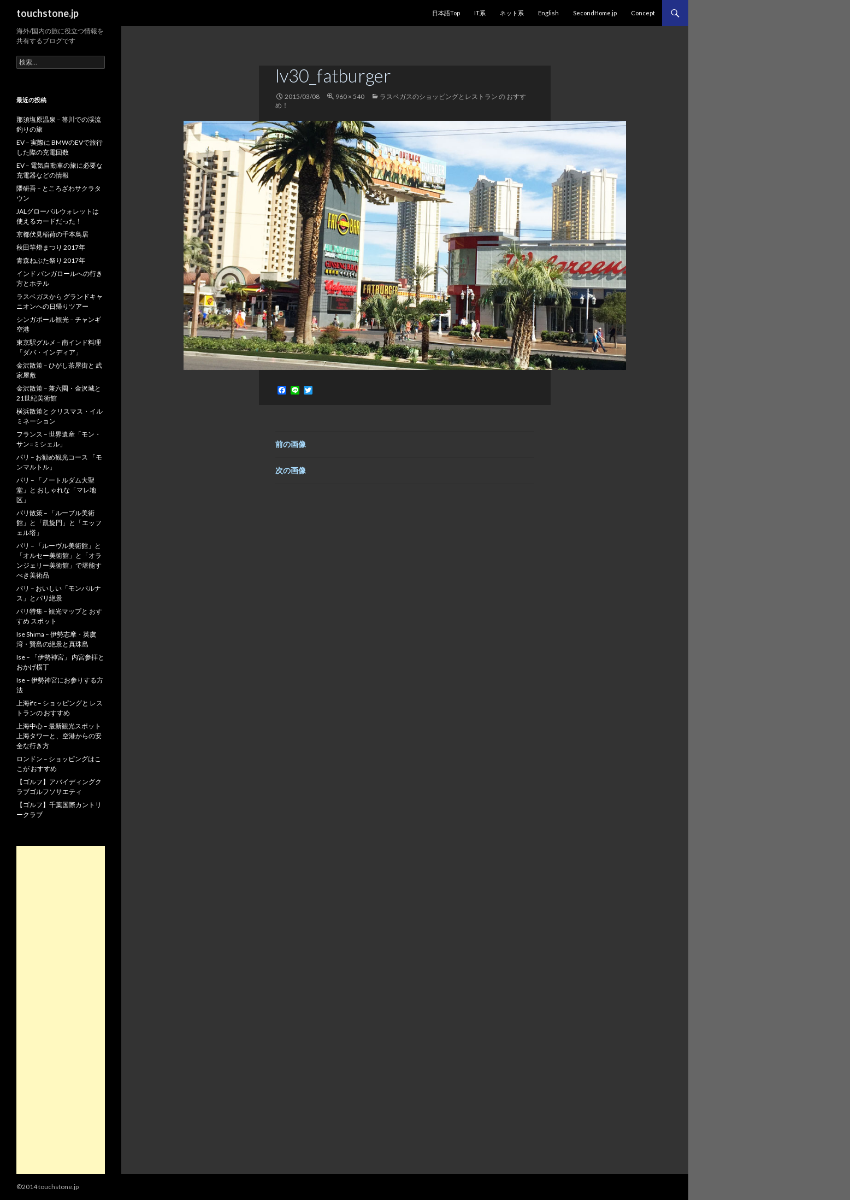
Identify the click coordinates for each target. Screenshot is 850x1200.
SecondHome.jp (595, 12)
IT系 (480, 12)
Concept (643, 12)
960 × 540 (349, 96)
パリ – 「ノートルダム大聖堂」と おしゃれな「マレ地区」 (56, 490)
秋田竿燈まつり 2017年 (50, 247)
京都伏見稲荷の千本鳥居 (52, 234)
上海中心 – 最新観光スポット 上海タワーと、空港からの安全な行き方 (59, 736)
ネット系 (512, 12)
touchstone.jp (47, 13)
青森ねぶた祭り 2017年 (50, 260)
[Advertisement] (60, 1010)
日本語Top (446, 12)
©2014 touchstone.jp (47, 1187)
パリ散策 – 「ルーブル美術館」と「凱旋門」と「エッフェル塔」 (59, 523)
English (548, 12)
